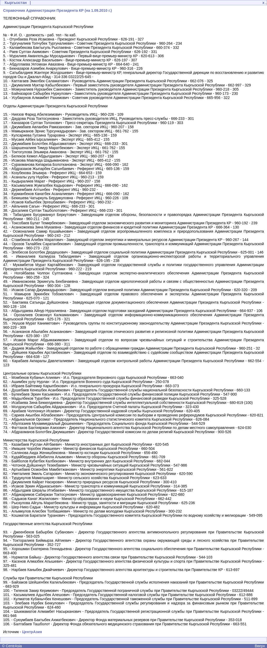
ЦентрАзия (32, 632)
